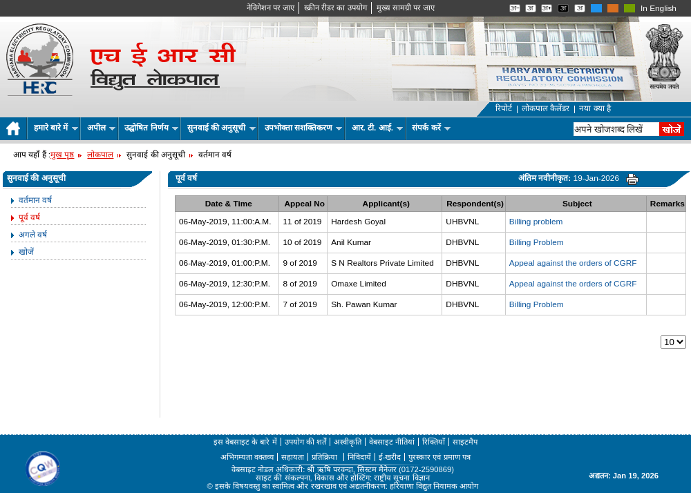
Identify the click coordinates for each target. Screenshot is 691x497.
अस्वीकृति (347, 442)
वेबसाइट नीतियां (392, 442)
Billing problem (536, 221)
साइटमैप (465, 442)
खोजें (26, 252)
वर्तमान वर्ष (35, 200)
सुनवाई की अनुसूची (221, 128)
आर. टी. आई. (378, 128)
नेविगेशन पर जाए (270, 7)
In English (658, 8)
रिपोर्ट (503, 108)
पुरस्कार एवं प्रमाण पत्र (439, 457)
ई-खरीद (390, 457)
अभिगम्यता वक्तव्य (247, 457)
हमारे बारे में (56, 128)
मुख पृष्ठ (62, 154)
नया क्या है (595, 108)
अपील (101, 128)
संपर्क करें (431, 128)
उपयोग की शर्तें (305, 442)
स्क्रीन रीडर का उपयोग (335, 7)
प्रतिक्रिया (325, 457)
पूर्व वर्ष (29, 217)
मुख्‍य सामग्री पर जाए (406, 7)
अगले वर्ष (33, 235)
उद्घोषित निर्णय (151, 128)
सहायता (292, 457)
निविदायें (359, 457)
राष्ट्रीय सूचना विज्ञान (401, 478)
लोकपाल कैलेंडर (545, 108)
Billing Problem (536, 242)
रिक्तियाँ (433, 442)
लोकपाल (100, 154)
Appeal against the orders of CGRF (573, 263)
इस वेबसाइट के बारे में (245, 442)
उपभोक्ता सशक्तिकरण (304, 128)
